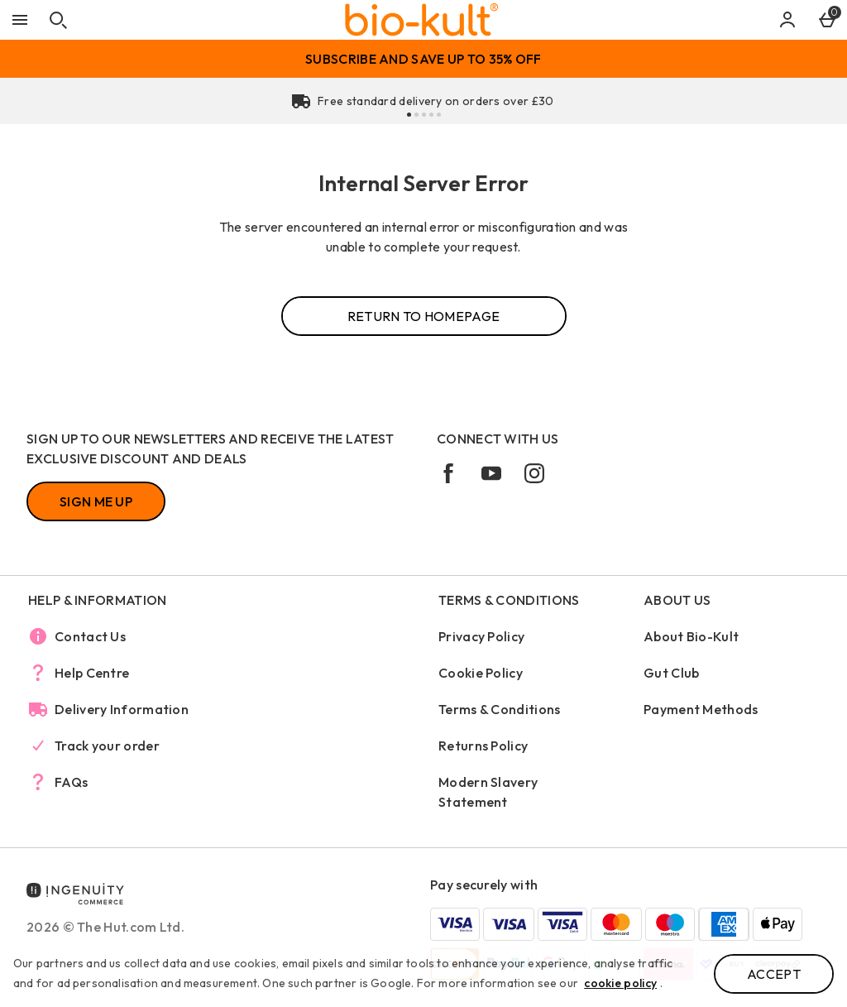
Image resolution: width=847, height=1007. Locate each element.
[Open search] (58, 20)
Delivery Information (122, 709)
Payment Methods (701, 709)
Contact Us (90, 636)
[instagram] (541, 480)
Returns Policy (483, 745)
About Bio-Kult (691, 636)
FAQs (71, 782)
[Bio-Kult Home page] (422, 20)
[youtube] (498, 480)
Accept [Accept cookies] (774, 974)
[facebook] (455, 480)
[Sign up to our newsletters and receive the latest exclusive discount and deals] (96, 501)
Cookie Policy (480, 672)
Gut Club (671, 672)
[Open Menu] (20, 20)
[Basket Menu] (827, 20)
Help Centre (92, 672)
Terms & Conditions (499, 709)
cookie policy (620, 983)
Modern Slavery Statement (488, 792)
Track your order (107, 745)
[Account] (787, 20)
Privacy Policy (481, 636)
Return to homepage (423, 316)
